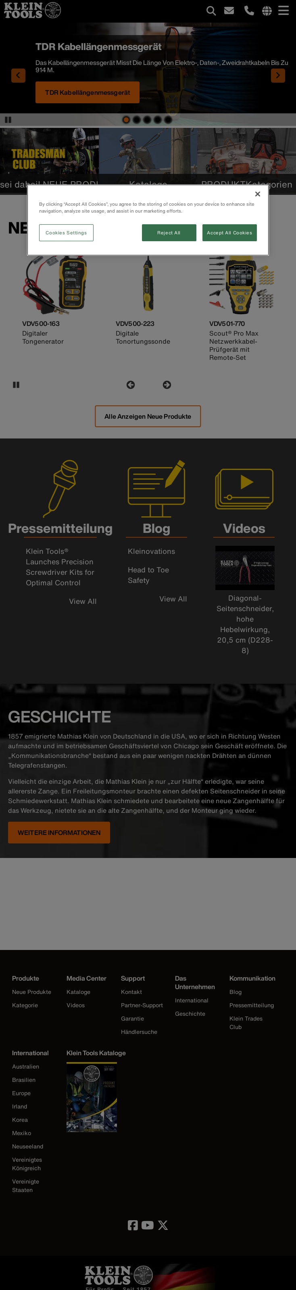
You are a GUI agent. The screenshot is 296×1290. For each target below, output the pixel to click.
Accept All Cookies (229, 232)
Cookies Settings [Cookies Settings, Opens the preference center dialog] (66, 232)
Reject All (169, 232)
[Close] (258, 194)
